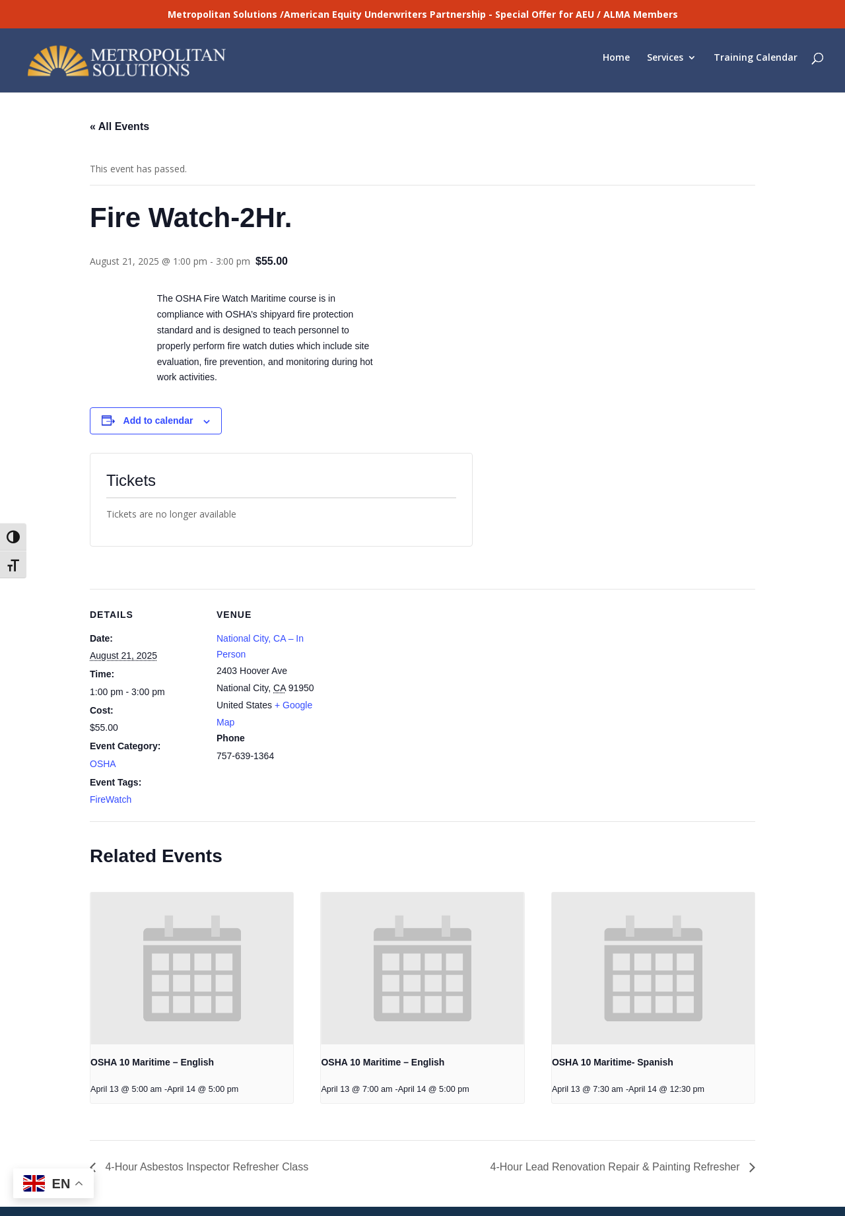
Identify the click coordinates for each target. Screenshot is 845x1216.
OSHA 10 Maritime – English (152, 1022)
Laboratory (110, 1184)
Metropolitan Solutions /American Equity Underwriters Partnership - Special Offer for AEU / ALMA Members (423, 14)
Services (665, 64)
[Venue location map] (413, 640)
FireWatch (110, 760)
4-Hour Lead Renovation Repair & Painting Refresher (616, 1127)
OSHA (103, 724)
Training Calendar (755, 64)
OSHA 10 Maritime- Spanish (612, 1022)
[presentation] (191, 929)
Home (616, 64)
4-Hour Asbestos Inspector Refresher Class (205, 1127)
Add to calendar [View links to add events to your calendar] (158, 381)
